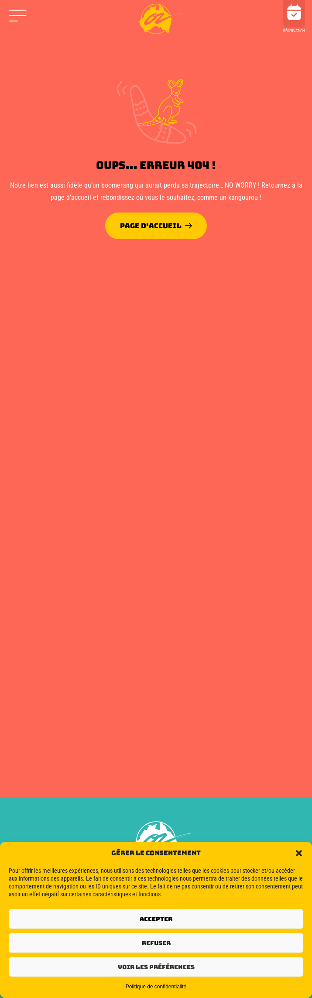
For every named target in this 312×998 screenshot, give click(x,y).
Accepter (156, 919)
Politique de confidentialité (156, 987)
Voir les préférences (156, 967)
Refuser (156, 943)
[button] (299, 853)
